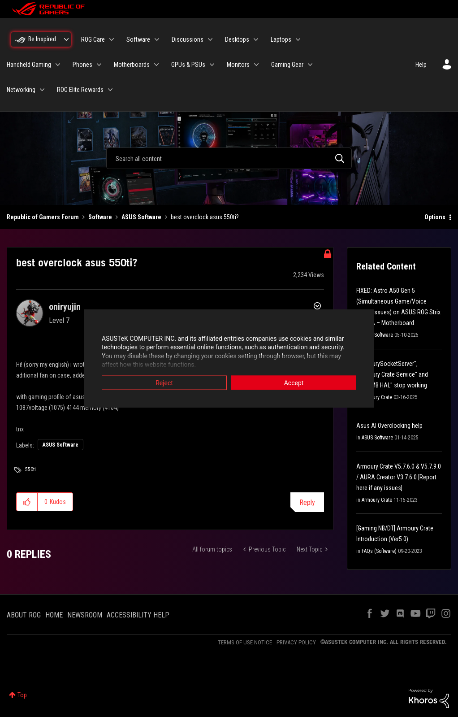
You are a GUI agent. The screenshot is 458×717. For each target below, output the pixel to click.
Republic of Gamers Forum (43, 217)
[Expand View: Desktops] (255, 39)
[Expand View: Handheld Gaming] (57, 64)
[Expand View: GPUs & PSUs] (211, 64)
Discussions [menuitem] (187, 39)
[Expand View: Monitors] (256, 64)
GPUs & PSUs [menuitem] (188, 64)
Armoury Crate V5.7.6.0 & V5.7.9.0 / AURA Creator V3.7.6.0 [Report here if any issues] (398, 477)
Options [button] (434, 217)
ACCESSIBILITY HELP (138, 615)
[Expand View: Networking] (42, 89)
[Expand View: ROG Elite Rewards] (110, 89)
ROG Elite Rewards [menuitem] (80, 89)
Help (421, 64)
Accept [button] (294, 382)
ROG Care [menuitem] (93, 39)
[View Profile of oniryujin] (65, 306)
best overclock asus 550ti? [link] (205, 217)
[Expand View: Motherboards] (156, 64)
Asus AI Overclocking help (389, 425)
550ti (30, 469)
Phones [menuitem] (82, 64)
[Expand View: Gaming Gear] (310, 64)
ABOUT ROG (24, 615)
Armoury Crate (377, 397)
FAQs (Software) (379, 551)
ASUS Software (141, 217)
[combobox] (228, 158)
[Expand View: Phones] (99, 64)
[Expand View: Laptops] (298, 39)
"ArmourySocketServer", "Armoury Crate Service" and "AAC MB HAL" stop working (392, 374)
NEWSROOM (84, 615)
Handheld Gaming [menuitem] (29, 64)
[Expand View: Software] (156, 39)
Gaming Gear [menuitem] (287, 64)
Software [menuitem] (138, 39)
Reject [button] (164, 382)
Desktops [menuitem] (237, 39)
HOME (54, 615)
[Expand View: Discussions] (210, 39)
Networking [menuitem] (21, 89)
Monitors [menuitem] (238, 64)
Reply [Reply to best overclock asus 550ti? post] (307, 502)
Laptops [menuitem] (281, 39)
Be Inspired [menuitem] (42, 39)
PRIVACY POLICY (296, 642)
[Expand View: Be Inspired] (66, 39)
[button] (27, 502)
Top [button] (22, 695)
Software (100, 217)
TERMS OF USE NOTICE (245, 642)
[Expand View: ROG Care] (111, 39)
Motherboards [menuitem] (132, 64)
